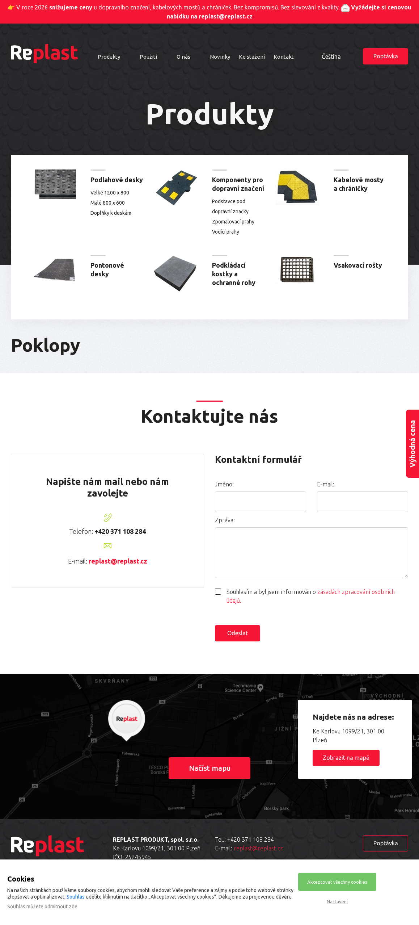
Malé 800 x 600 (107, 203)
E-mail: (325, 484)
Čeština (331, 56)
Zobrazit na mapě (346, 757)
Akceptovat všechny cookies (337, 881)
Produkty (109, 57)
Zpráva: (225, 520)
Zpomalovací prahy (233, 222)
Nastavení (337, 901)
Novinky (220, 57)
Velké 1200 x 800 (109, 193)
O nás (183, 57)
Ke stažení (252, 57)
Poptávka (385, 56)
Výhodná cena (412, 444)
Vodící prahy (225, 232)
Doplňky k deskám (110, 213)
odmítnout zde (61, 906)
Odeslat (237, 633)
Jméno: (224, 484)
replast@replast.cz (118, 561)
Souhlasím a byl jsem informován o (311, 596)
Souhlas (76, 897)
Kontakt (284, 57)
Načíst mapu (209, 768)
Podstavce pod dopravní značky (230, 206)
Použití (148, 57)
